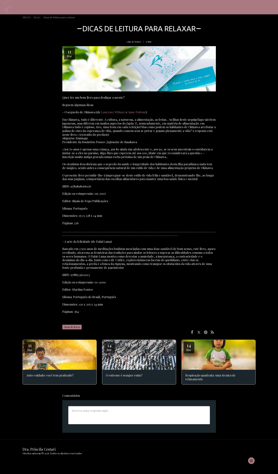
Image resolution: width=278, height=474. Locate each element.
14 (109, 347)
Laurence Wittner (113, 112)
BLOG (37, 17)
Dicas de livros (72, 326)
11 (30, 347)
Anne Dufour (137, 112)
